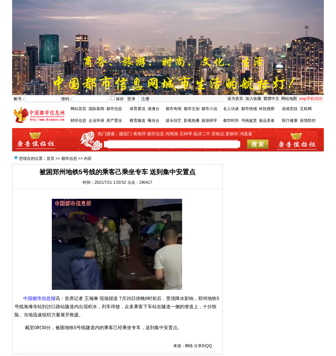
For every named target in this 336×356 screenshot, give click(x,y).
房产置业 (114, 120)
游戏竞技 (290, 108)
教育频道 (137, 120)
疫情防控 (308, 120)
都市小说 (209, 108)
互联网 (306, 108)
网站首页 (78, 108)
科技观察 (267, 108)
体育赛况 (137, 108)
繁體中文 (270, 98)
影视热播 (192, 120)
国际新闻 (96, 108)
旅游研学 (209, 120)
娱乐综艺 (173, 120)
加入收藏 (253, 98)
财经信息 (78, 120)
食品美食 (267, 120)
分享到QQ (203, 346)
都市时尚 (231, 120)
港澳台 (153, 108)
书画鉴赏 (249, 120)
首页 (50, 158)
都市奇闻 (173, 108)
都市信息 (114, 108)
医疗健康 (290, 120)
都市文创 (192, 108)
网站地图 (289, 98)
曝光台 (153, 120)
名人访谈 (231, 108)
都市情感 (249, 108)
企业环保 (96, 120)
